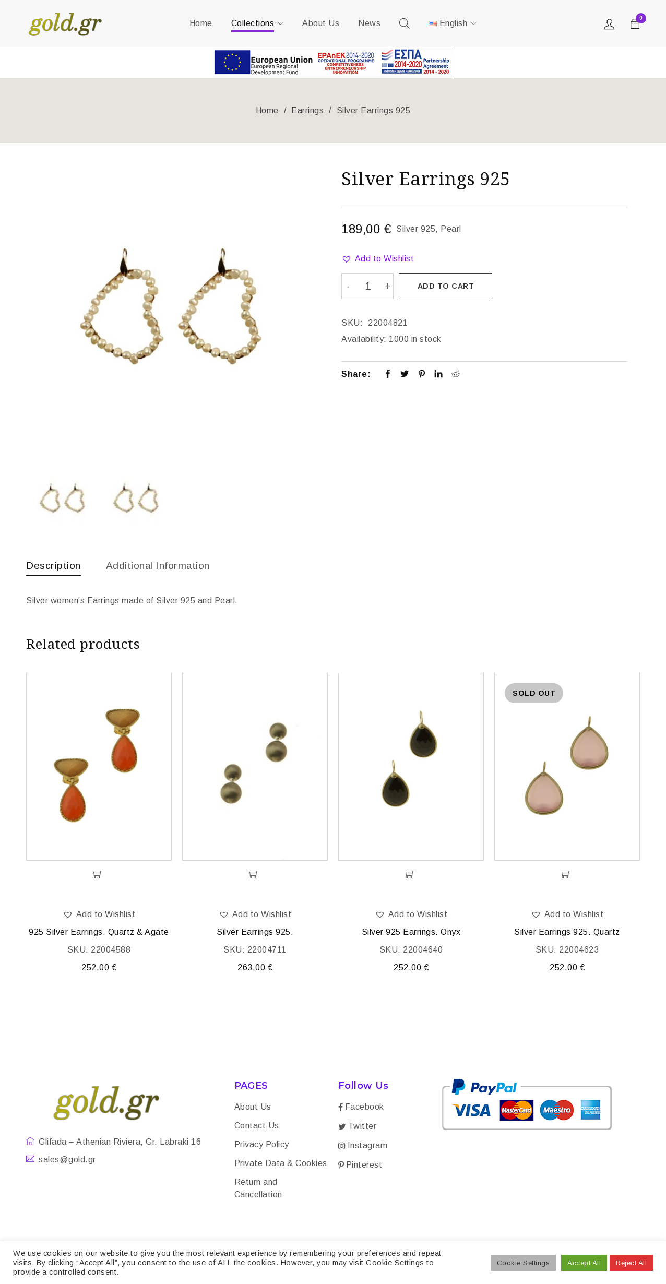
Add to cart (446, 286)
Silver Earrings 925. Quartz (567, 933)
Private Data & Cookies (280, 1164)
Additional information (162, 565)
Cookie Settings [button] (523, 1263)
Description (54, 565)
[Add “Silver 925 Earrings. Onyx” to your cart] (411, 875)
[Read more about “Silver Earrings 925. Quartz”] (567, 875)
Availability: (364, 338)
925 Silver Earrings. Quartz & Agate (99, 933)
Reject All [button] (631, 1263)
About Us (252, 1107)
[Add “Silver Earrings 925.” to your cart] (255, 875)
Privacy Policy (261, 1145)
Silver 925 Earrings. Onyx (411, 933)
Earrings (307, 110)
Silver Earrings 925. (255, 933)
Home (267, 110)
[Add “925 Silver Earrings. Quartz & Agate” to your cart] (99, 875)
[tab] (54, 568)
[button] (377, 259)
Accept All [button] (584, 1263)
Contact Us (256, 1126)
